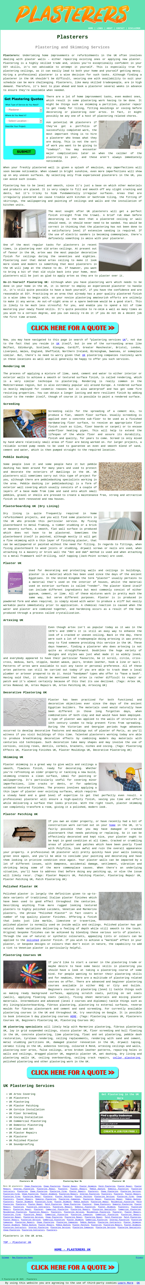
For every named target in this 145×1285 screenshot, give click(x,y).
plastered (39, 167)
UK (124, 339)
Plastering (22, 1191)
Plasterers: (11, 55)
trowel (94, 215)
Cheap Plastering (33, 1186)
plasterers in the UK (118, 175)
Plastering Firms (58, 1191)
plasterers (11, 275)
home (112, 825)
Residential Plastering (122, 1202)
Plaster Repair (70, 1186)
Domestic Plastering (118, 1189)
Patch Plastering (107, 1186)
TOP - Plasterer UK (17, 1242)
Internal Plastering (23, 1189)
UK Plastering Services (28, 1086)
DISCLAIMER (134, 28)
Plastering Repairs (68, 1194)
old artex (51, 248)
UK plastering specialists (22, 1026)
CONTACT (120, 28)
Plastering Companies (69, 1199)
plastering (54, 157)
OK (138, 1283)
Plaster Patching (63, 1197)
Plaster (103, 597)
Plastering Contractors (38, 1207)
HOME (90, 28)
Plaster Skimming (88, 1186)
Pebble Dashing (97, 1189)
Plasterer (62, 1189)
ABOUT (110, 28)
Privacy (139, 1258)
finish (8, 256)
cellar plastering (126, 1057)
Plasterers (93, 1191)
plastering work (93, 100)
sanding (109, 230)
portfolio (83, 126)
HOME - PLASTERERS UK (72, 1249)
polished (33, 940)
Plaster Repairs (78, 1189)
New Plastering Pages (22, 1258)
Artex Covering (24, 1094)
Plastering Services (130, 1191)
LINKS (100, 28)
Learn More (125, 1283)
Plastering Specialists (104, 1210)
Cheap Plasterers (102, 1204)
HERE (73, 1016)
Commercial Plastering (57, 1210)
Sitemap (5, 1258)
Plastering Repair (46, 1189)
